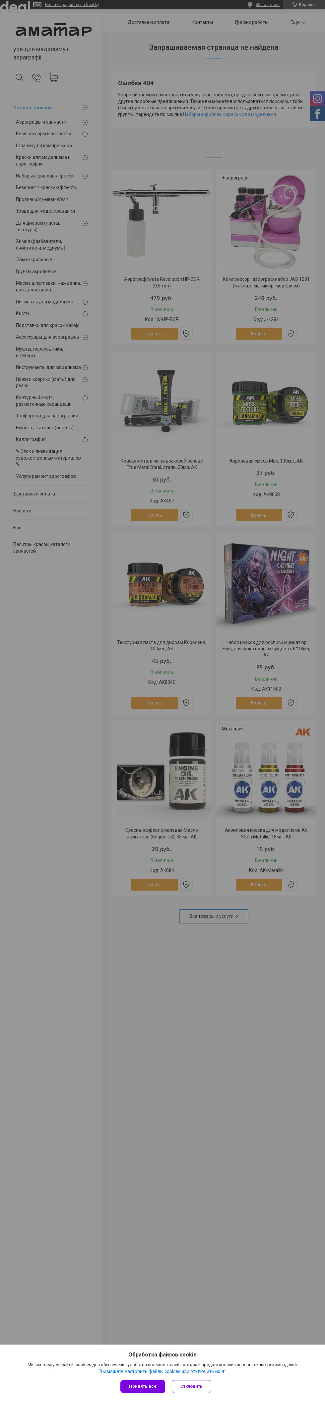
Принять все (143, 1386)
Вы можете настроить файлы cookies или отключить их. (160, 1371)
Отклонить (191, 1386)
